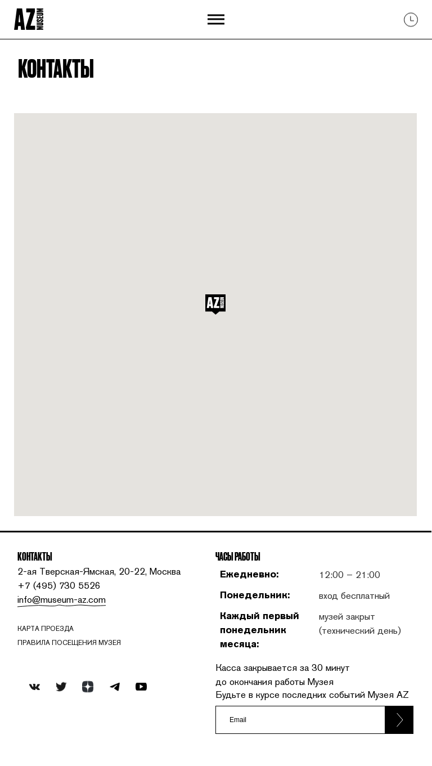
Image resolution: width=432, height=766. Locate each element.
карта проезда (45, 628)
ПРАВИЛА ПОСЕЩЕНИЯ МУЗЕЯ (69, 642)
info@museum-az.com (61, 599)
